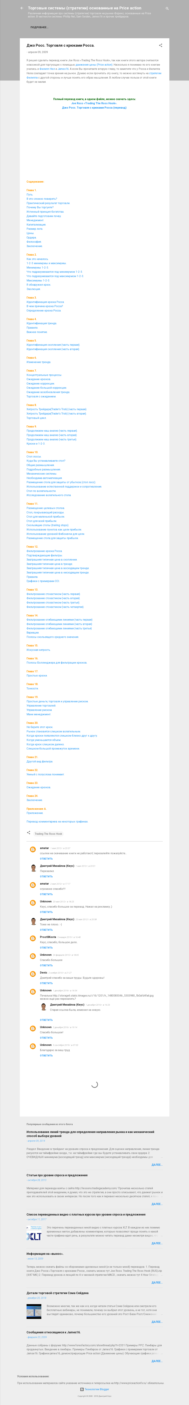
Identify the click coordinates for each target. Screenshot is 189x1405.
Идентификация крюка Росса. (45, 302)
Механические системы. (42, 473)
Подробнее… (40, 27)
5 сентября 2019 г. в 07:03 (65, 1045)
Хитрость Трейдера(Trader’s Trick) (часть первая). (57, 409)
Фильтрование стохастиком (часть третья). (53, 602)
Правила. (32, 576)
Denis (43, 972)
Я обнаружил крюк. (39, 284)
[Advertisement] (94, 146)
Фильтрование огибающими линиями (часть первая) (59, 619)
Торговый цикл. (36, 418)
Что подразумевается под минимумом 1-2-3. (55, 271)
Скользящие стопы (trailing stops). (48, 525)
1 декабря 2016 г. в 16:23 (98, 1005)
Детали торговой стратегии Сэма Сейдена (58, 1293)
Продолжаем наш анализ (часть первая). (52, 430)
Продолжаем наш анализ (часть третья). (52, 439)
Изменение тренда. (39, 362)
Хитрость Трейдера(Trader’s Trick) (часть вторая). (57, 413)
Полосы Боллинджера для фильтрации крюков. (57, 662)
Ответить (46, 858)
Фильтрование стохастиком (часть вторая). (53, 598)
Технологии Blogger (94, 1389)
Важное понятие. (37, 332)
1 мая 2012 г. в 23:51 (85, 866)
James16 (63, 68)
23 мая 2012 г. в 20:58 (86, 919)
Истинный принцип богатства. (45, 211)
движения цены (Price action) (94, 64)
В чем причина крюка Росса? (45, 306)
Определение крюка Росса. (44, 310)
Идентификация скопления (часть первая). (53, 344)
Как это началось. (38, 259)
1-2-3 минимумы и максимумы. (47, 263)
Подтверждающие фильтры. (45, 555)
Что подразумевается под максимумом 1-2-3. (55, 276)
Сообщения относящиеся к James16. (54, 1332)
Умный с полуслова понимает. (46, 774)
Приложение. (35, 813)
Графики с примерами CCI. (43, 581)
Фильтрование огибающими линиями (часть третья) (59, 628)
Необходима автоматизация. (44, 478)
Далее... (157, 1164)
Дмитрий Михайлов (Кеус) (57, 865)
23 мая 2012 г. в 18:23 (63, 901)
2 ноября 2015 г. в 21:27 (60, 973)
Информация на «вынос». (45, 1253)
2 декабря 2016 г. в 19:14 (65, 1027)
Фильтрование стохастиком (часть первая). (53, 594)
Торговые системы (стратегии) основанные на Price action (84, 8)
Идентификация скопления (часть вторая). (53, 349)
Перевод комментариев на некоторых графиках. (57, 821)
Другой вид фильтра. (40, 761)
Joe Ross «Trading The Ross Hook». (94, 103)
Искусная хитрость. (39, 649)
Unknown (46, 901)
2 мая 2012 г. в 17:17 (60, 884)
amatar (44, 848)
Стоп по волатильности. (41, 491)
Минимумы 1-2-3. (38, 267)
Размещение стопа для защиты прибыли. (52, 538)
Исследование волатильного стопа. (49, 495)
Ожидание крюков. (39, 787)
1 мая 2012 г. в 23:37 (60, 848)
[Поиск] (167, 9)
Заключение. (35, 800)
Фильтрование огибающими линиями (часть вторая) (59, 624)
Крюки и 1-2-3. (36, 443)
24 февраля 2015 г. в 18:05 (66, 955)
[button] (161, 46)
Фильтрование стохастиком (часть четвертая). (55, 607)
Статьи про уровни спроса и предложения (57, 1175)
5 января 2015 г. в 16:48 (68, 937)
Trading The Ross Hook (48, 833)
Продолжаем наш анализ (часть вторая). (52, 435)
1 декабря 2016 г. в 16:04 (65, 990)
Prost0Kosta (48, 937)
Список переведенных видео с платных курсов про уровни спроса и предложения (86, 1214)
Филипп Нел (47, 68)
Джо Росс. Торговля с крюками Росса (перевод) (94, 107)
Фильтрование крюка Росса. (44, 551)
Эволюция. (33, 289)
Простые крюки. (37, 675)
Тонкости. (32, 688)
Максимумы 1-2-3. (38, 280)
